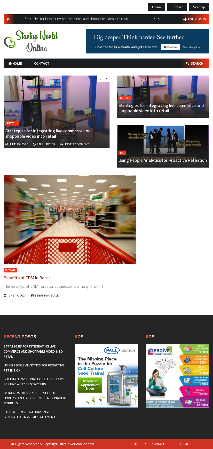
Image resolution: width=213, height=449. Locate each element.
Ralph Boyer (46, 144)
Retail (125, 98)
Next (159, 19)
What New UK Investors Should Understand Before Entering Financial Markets (35, 398)
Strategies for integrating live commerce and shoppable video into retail (161, 108)
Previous (154, 19)
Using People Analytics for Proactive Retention (162, 160)
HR (122, 153)
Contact (177, 7)
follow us (197, 19)
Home (156, 7)
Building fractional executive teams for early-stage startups (34, 381)
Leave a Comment (76, 144)
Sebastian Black (47, 295)
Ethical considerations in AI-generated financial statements (30, 414)
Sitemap (199, 7)
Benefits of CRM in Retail (27, 278)
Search (195, 63)
